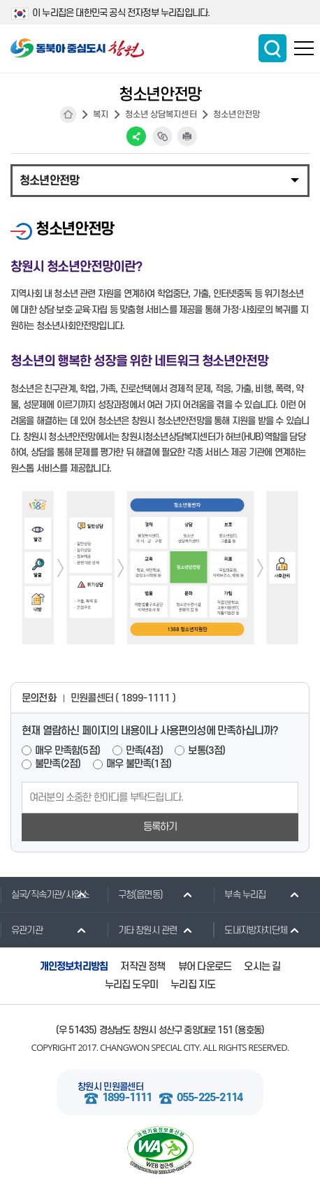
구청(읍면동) (135, 894)
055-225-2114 (209, 1098)
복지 (100, 114)
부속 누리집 (239, 894)
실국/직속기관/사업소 (44, 894)
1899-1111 (127, 1098)
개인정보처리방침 (74, 967)
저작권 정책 (142, 967)
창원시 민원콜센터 (110, 1086)
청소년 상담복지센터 (161, 114)
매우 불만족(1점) (138, 764)
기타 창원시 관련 (142, 930)
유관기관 (21, 930)
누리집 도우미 (131, 985)
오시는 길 (262, 967)
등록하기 (160, 827)
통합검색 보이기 (272, 48)
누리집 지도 (192, 985)
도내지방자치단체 (250, 930)
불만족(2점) (57, 764)
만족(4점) (144, 751)
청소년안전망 (236, 114)
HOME (68, 114)
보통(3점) (206, 751)
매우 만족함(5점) (67, 751)
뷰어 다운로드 (204, 967)
